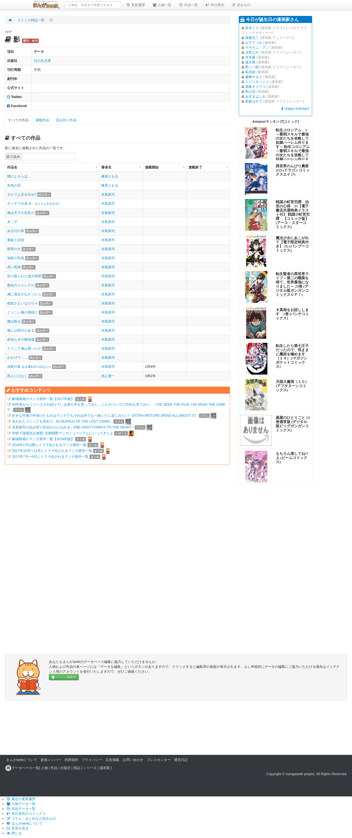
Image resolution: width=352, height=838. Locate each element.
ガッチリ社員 (33, 203)
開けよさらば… (19, 176)
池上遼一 (108, 376)
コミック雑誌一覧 (30, 20)
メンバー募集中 (64, 677)
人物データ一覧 (20, 804)
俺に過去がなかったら (24, 294)
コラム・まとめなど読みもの (31, 818)
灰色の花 (14, 185)
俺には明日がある (20, 330)
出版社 (65, 768)
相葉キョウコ (255, 87)
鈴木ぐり (252, 28)
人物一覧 (161, 5)
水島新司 (108, 194)
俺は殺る (14, 321)
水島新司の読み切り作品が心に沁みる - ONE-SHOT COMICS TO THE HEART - (73, 427)
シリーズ (90, 768)
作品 (54, 768)
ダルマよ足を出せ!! (21, 194)
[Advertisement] (117, 522)
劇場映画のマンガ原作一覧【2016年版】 (43, 439)
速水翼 (250, 62)
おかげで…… (17, 357)
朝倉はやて (253, 101)
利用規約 (71, 760)
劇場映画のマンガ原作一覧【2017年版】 (43, 399)
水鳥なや (252, 52)
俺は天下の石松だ (20, 213)
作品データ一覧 (20, 809)
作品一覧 (188, 5)
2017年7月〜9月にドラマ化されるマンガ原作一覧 (50, 456)
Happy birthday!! (295, 109)
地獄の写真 (15, 258)
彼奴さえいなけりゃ (22, 303)
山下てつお (253, 43)
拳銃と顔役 (15, 240)
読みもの (241, 5)
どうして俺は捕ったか (24, 348)
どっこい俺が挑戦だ (22, 312)
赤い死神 (14, 267)
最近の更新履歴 (20, 799)
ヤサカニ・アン (257, 47)
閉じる (14, 833)
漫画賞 (104, 768)
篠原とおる (109, 176)
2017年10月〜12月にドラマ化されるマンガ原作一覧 (52, 451)
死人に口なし (17, 376)
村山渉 (250, 91)
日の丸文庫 (42, 61)
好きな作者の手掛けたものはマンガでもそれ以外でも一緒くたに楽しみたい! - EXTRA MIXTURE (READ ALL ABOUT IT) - (105, 415)
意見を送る (17, 828)
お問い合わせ (133, 760)
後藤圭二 (252, 38)
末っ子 (12, 222)
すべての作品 (18, 120)
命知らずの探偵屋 (20, 339)
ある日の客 (15, 231)
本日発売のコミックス (26, 814)
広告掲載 (112, 760)
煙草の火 (14, 249)
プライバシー (92, 760)
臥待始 (250, 72)
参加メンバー (51, 760)
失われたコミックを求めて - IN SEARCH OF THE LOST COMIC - (62, 421)
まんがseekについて (21, 760)
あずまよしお (255, 96)
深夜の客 (29, 367)
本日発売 (214, 5)
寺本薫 (250, 57)
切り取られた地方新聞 (24, 276)
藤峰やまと (253, 77)
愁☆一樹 (252, 67)
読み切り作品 (66, 120)
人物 (44, 768)
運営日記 (181, 760)
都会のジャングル (20, 285)
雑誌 (76, 768)
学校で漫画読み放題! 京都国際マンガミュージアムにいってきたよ (62, 433)
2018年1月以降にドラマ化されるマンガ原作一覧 (49, 445)
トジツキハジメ (257, 82)
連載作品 (42, 120)
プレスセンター (159, 760)
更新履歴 (135, 5)
